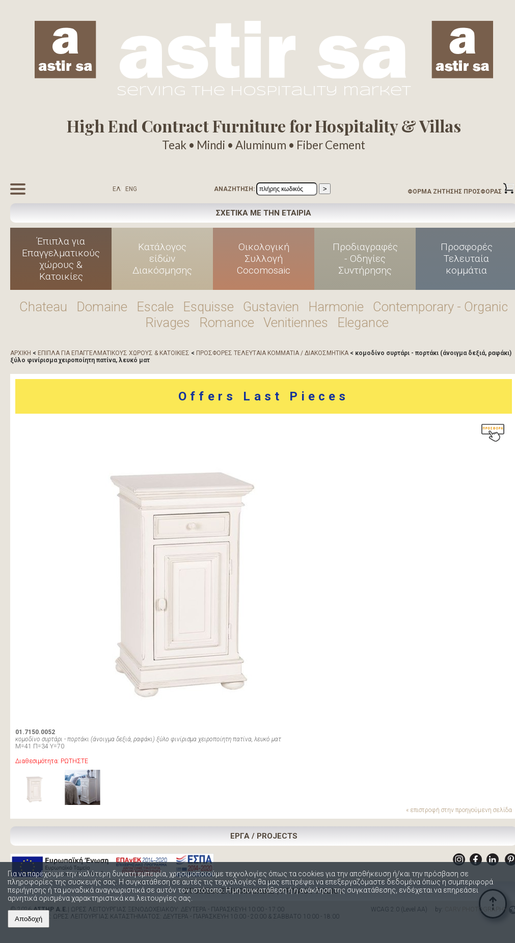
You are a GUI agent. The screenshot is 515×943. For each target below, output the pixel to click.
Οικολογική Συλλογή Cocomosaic (263, 258)
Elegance (363, 322)
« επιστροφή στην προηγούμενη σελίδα (459, 810)
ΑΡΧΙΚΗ (20, 353)
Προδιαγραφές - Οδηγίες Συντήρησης (365, 258)
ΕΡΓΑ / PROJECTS (263, 836)
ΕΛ (117, 189)
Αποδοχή (28, 919)
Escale (155, 306)
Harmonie (336, 306)
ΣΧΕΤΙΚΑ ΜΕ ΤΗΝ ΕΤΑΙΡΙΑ (263, 213)
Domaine (101, 306)
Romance (226, 322)
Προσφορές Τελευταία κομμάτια (467, 258)
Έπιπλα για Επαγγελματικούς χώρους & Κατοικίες (61, 258)
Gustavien (271, 306)
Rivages (167, 322)
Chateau (43, 306)
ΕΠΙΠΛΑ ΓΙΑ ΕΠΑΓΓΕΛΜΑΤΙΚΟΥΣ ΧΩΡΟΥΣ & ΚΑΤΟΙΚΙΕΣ (113, 353)
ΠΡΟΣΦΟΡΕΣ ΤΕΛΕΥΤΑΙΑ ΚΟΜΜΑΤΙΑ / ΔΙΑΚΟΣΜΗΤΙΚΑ (272, 353)
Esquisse (208, 306)
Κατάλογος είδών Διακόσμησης (162, 258)
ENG (131, 189)
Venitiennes (295, 322)
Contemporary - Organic (440, 306)
